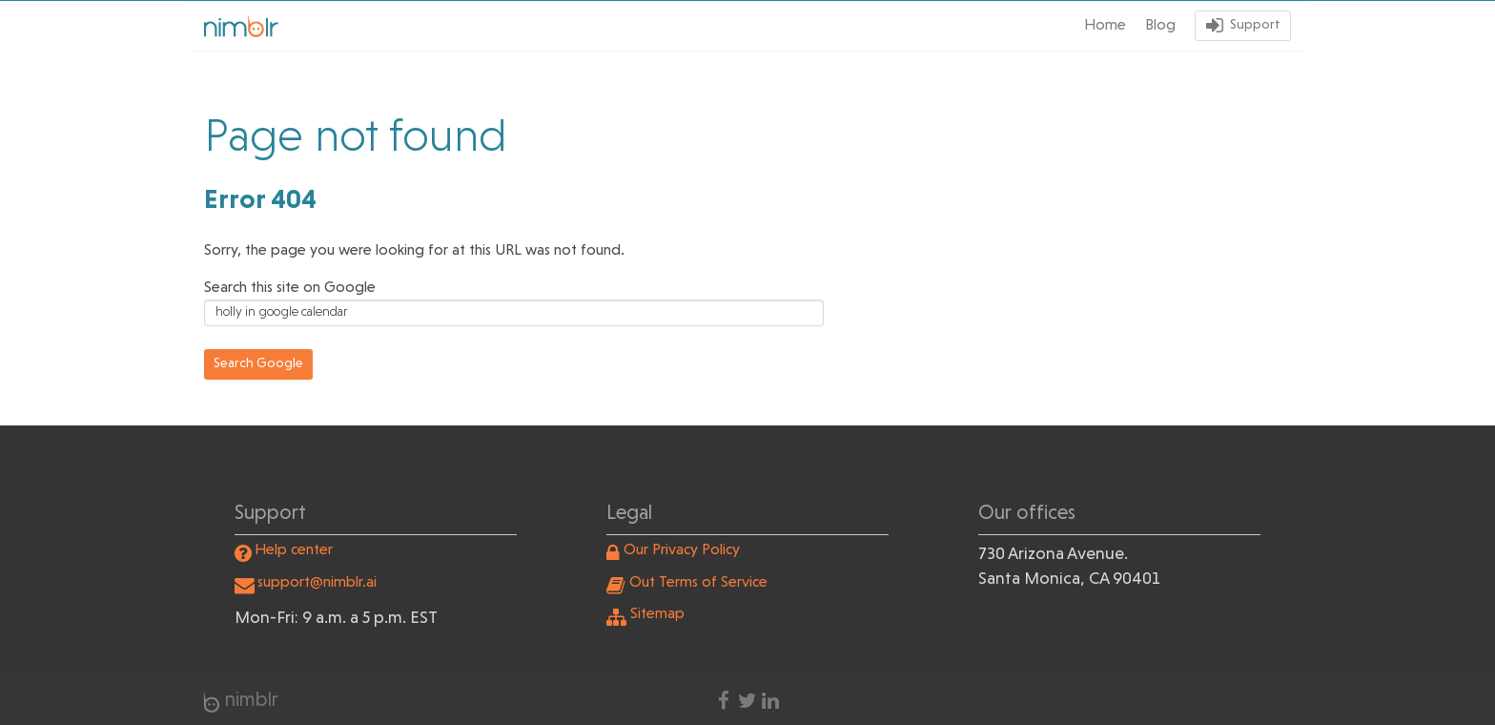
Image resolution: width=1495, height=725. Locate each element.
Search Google (258, 364)
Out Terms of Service (698, 582)
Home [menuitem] (1105, 25)
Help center (294, 550)
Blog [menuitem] (1160, 25)
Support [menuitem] (1255, 25)
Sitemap (657, 614)
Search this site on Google (290, 288)
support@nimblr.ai (317, 582)
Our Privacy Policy (682, 550)
